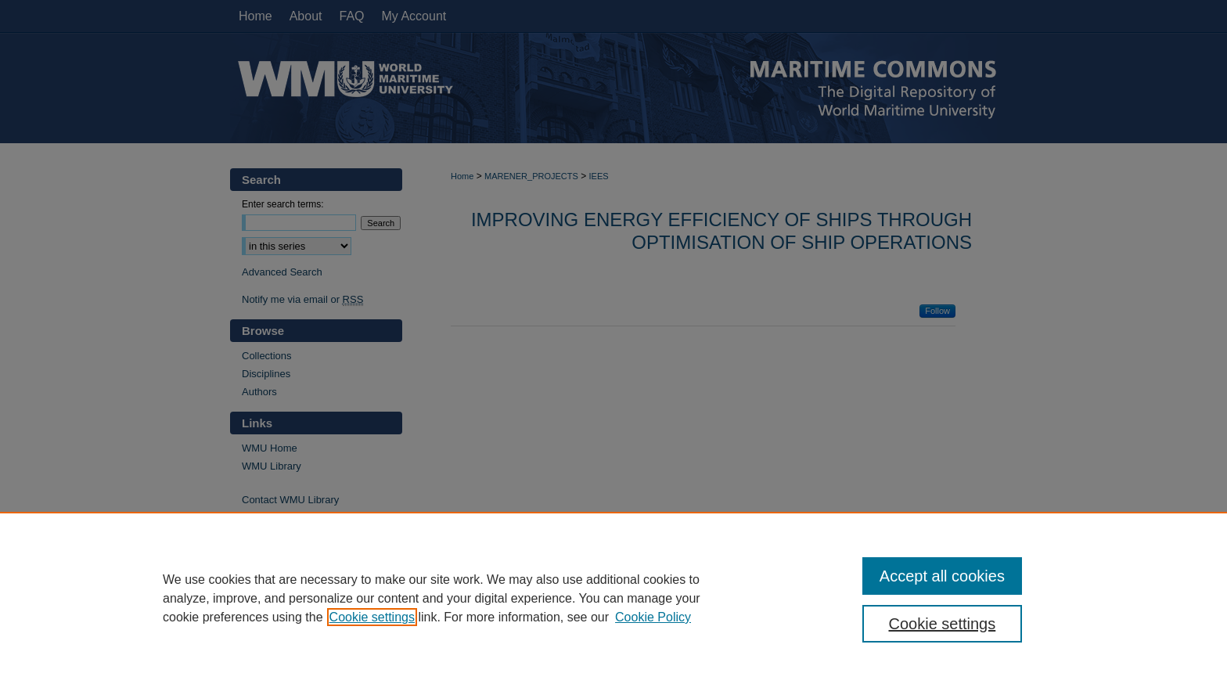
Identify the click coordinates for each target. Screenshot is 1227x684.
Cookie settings (372, 617)
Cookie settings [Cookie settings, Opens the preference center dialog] (942, 623)
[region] (613, 598)
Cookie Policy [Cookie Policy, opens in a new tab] (653, 617)
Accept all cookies (942, 576)
